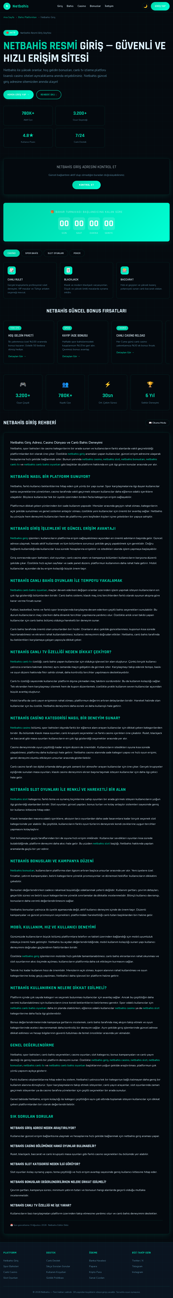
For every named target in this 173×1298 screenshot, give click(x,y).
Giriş (60, 6)
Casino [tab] (12, 253)
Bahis (70, 6)
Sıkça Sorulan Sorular (58, 1266)
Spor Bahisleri (11, 1266)
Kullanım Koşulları (56, 1272)
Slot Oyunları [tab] (56, 253)
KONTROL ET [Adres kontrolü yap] (86, 185)
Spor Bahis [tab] (31, 253)
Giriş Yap (160, 6)
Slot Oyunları (10, 1277)
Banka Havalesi (97, 1260)
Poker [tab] (77, 253)
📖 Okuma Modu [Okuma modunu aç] (157, 422)
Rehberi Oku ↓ (49, 94)
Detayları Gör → (17, 356)
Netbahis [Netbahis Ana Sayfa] (16, 6)
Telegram (137, 1266)
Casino (82, 6)
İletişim (109, 6)
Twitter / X (137, 1260)
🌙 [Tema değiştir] (145, 6)
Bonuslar (95, 6)
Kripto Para (95, 1272)
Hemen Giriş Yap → (18, 94)
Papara (93, 1266)
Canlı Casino (10, 1272)
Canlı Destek (53, 1260)
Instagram (137, 1272)
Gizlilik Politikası (55, 1277)
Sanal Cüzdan (96, 1277)
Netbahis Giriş (10, 1260)
